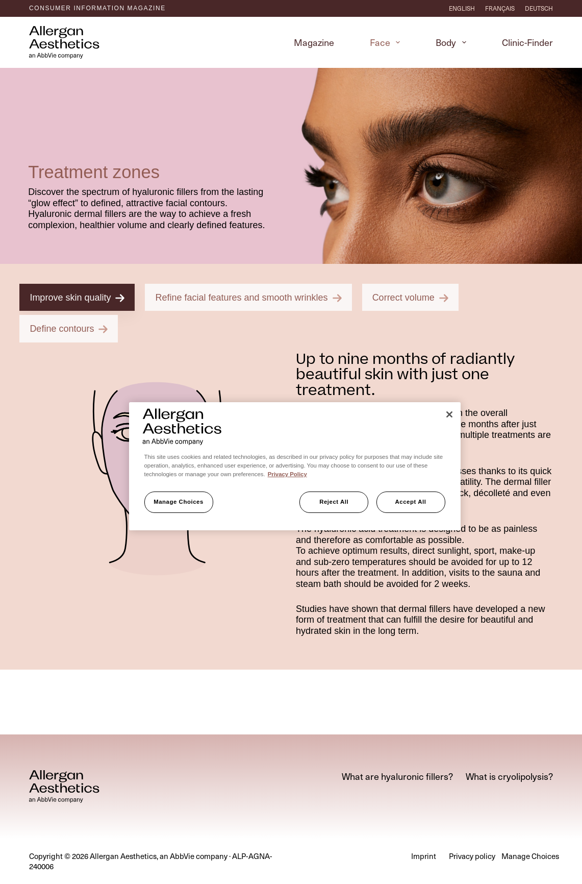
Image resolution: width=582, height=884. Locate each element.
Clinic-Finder (527, 42)
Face (387, 42)
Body (453, 42)
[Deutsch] (539, 8)
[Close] (449, 414)
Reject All (333, 502)
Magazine (314, 42)
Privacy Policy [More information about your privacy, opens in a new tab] (287, 474)
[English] (462, 8)
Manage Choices (179, 502)
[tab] (82, 572)
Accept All (410, 502)
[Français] (500, 8)
